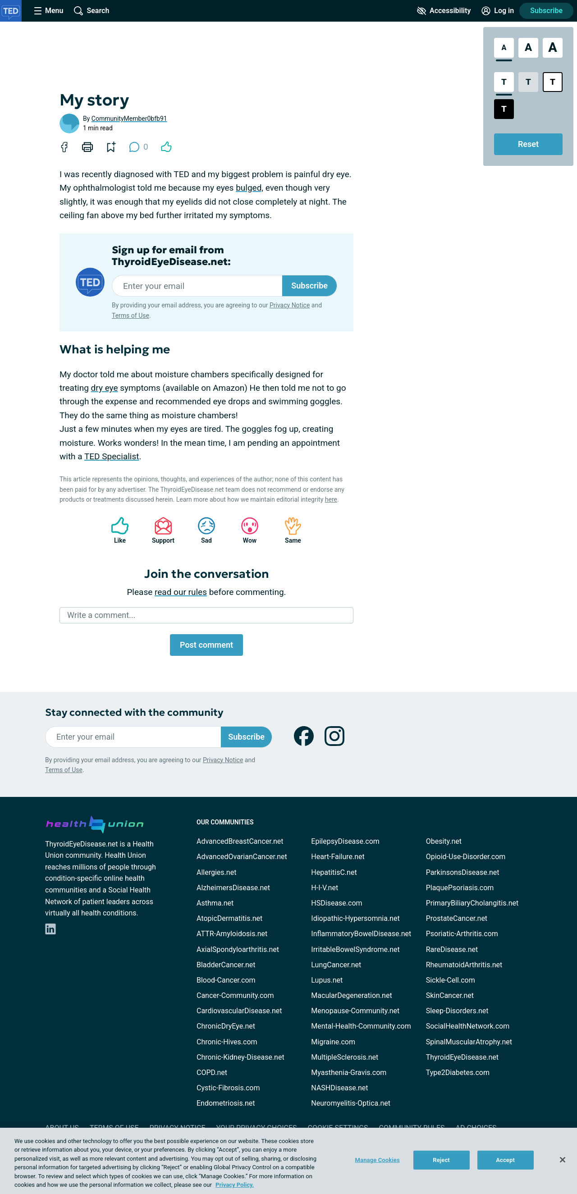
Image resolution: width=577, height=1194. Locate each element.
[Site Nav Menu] (48, 11)
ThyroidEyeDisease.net (462, 1057)
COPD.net (212, 1072)
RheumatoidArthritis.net (464, 965)
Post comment (206, 645)
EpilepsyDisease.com (345, 841)
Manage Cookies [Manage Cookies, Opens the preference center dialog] (377, 1160)
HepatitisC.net (334, 872)
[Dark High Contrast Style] (504, 109)
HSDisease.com (336, 903)
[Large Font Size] (528, 48)
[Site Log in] (498, 11)
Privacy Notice (290, 305)
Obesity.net (444, 841)
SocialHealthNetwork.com (468, 1026)
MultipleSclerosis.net (344, 1057)
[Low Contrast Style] (528, 82)
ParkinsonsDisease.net (462, 872)
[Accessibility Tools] (443, 11)
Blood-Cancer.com (226, 980)
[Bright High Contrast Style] (553, 82)
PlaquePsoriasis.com (460, 887)
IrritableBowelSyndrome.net (355, 949)
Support (159, 530)
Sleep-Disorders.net (457, 1010)
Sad (201, 530)
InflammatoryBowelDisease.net (361, 933)
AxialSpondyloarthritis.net (238, 949)
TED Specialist (111, 456)
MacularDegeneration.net (351, 995)
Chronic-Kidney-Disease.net (240, 1057)
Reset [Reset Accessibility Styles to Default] (528, 144)
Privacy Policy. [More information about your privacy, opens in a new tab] (234, 1184)
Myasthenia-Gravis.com (348, 1072)
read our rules (181, 592)
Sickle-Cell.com (450, 980)
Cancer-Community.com (235, 995)
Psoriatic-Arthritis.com (462, 933)
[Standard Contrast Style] (504, 82)
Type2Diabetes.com (458, 1072)
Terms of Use (130, 315)
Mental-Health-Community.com (361, 1026)
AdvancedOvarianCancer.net (242, 856)
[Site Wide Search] (91, 11)
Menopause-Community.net (355, 1010)
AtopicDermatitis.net (229, 918)
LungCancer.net (336, 965)
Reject (441, 1160)
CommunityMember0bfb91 (129, 118)
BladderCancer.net (226, 965)
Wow (245, 530)
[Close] (562, 1160)
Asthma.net (215, 903)
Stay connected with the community (134, 712)
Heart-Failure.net (337, 856)
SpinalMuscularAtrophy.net (469, 1042)
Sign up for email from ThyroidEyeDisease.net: (171, 256)
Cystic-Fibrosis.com (228, 1088)
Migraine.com (333, 1042)
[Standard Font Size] (504, 48)
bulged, (249, 188)
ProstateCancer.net (456, 918)
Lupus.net (327, 980)
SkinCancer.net (450, 995)
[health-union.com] (94, 823)
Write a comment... (101, 615)
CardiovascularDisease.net (239, 1010)
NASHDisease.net (339, 1088)
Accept (505, 1160)
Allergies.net (216, 872)
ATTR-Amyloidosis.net (232, 933)
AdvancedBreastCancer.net (240, 841)
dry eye (104, 388)
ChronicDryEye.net (226, 1026)
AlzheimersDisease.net (233, 887)
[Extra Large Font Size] (553, 48)
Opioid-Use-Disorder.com (466, 856)
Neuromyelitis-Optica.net (350, 1103)
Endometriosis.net (226, 1103)
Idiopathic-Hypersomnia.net (355, 918)
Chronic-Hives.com (227, 1042)
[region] (288, 1161)
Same (288, 530)
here (331, 499)
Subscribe (546, 10)
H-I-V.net (324, 887)
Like (115, 530)
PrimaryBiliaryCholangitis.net (472, 903)
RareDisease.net (452, 949)
